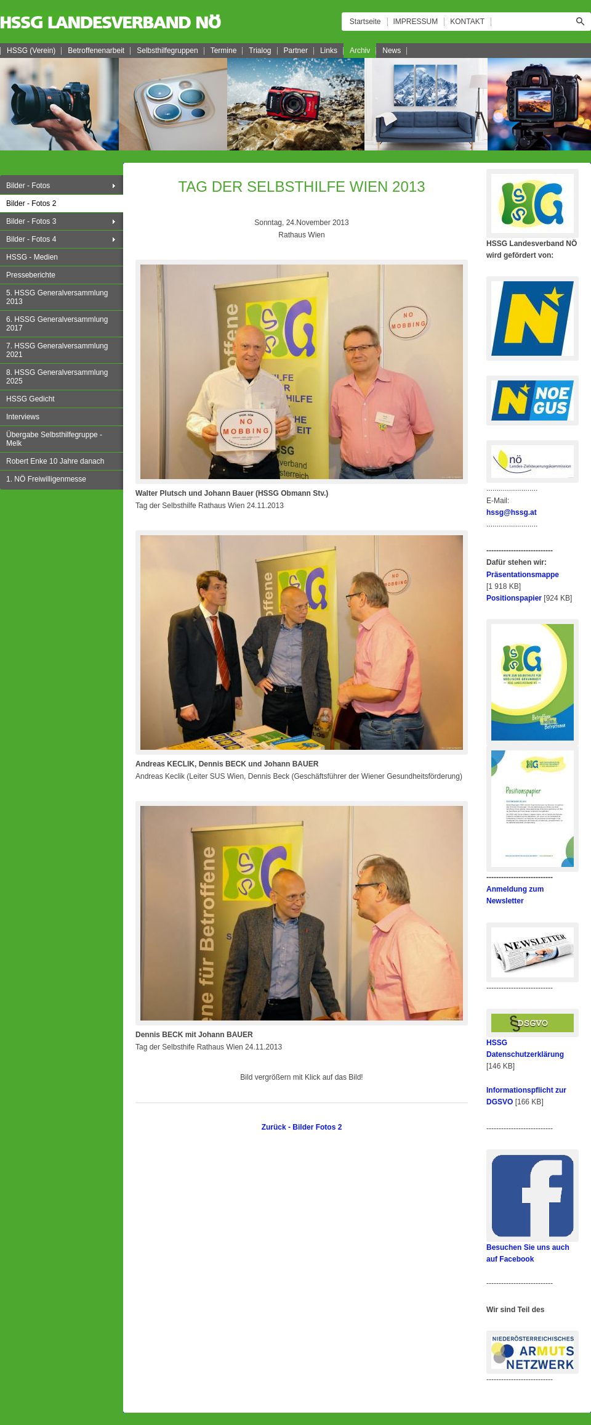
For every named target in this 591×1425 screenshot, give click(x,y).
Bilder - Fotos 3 (31, 221)
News (391, 50)
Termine (224, 50)
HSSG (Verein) (31, 50)
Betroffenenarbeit (96, 50)
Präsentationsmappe (522, 574)
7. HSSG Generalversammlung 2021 (57, 350)
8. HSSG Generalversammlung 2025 (57, 376)
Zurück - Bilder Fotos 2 (302, 1127)
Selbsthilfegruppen (167, 50)
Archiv (360, 50)
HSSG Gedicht (30, 399)
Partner (296, 50)
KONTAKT (467, 21)
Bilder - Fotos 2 (31, 203)
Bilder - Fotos (28, 185)
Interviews (22, 417)
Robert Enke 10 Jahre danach (55, 461)
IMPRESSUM (415, 21)
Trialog (260, 50)
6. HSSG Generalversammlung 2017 (57, 323)
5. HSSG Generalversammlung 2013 (57, 297)
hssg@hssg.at (511, 512)
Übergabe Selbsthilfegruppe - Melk (54, 439)
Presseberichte (30, 275)
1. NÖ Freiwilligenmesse (46, 479)
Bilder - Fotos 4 (31, 239)
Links (328, 50)
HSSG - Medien (32, 257)
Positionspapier (514, 598)
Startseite (365, 21)
